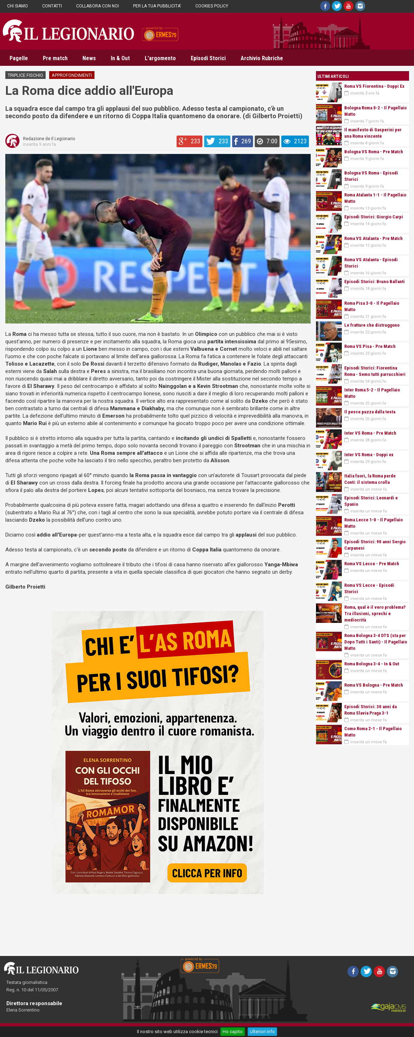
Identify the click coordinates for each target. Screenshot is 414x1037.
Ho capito (233, 1031)
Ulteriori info (262, 1031)
